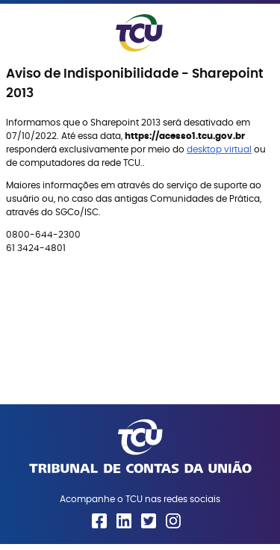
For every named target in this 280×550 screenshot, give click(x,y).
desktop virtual (219, 149)
